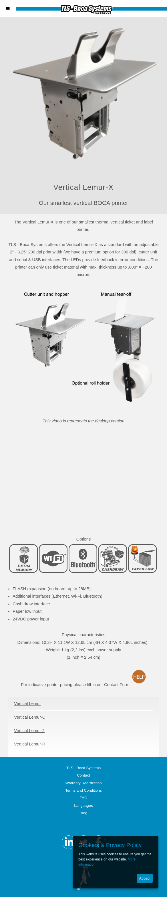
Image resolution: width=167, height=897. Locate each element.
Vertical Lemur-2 (29, 730)
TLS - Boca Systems (83, 768)
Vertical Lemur (27, 703)
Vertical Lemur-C (29, 717)
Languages (83, 805)
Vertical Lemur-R (29, 744)
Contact (83, 775)
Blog (83, 813)
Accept (144, 878)
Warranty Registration (83, 783)
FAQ (83, 798)
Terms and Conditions (83, 790)
